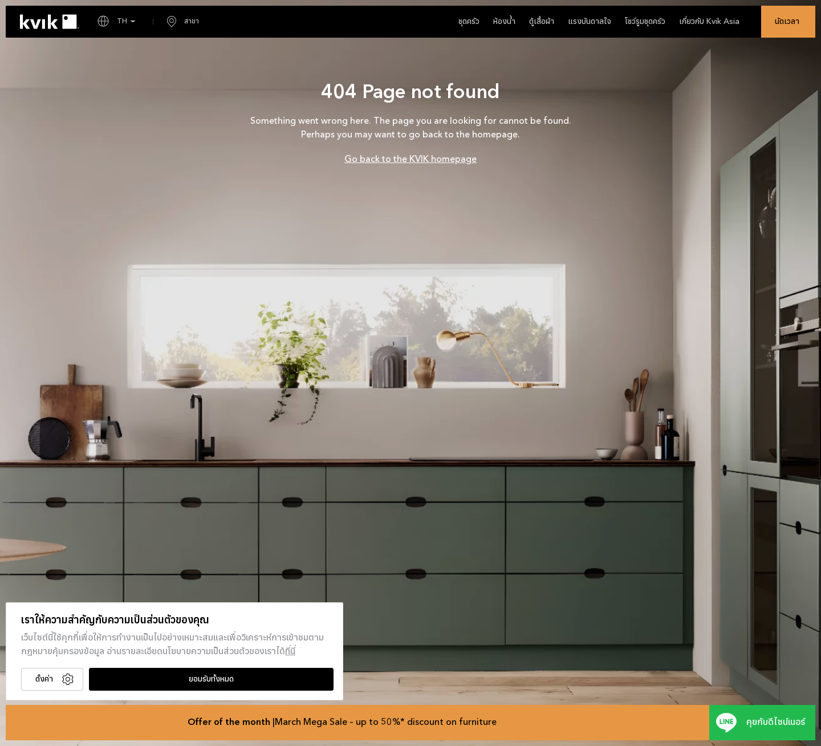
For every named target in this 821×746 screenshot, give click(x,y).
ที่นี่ (290, 651)
